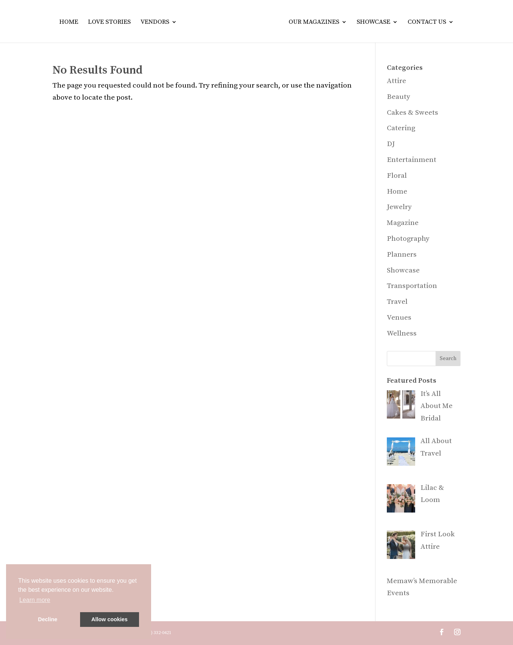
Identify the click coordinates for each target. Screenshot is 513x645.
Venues (399, 317)
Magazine (403, 223)
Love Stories (109, 22)
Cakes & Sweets (412, 112)
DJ (391, 144)
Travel (397, 301)
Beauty (398, 96)
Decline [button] (47, 619)
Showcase (373, 22)
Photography (408, 238)
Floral (397, 175)
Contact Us (427, 22)
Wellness (402, 333)
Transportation (412, 286)
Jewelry (399, 207)
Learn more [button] (34, 600)
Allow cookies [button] (109, 619)
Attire (396, 81)
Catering (401, 128)
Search (448, 358)
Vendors (155, 22)
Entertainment (411, 159)
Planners (402, 254)
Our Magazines (314, 22)
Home (68, 22)
